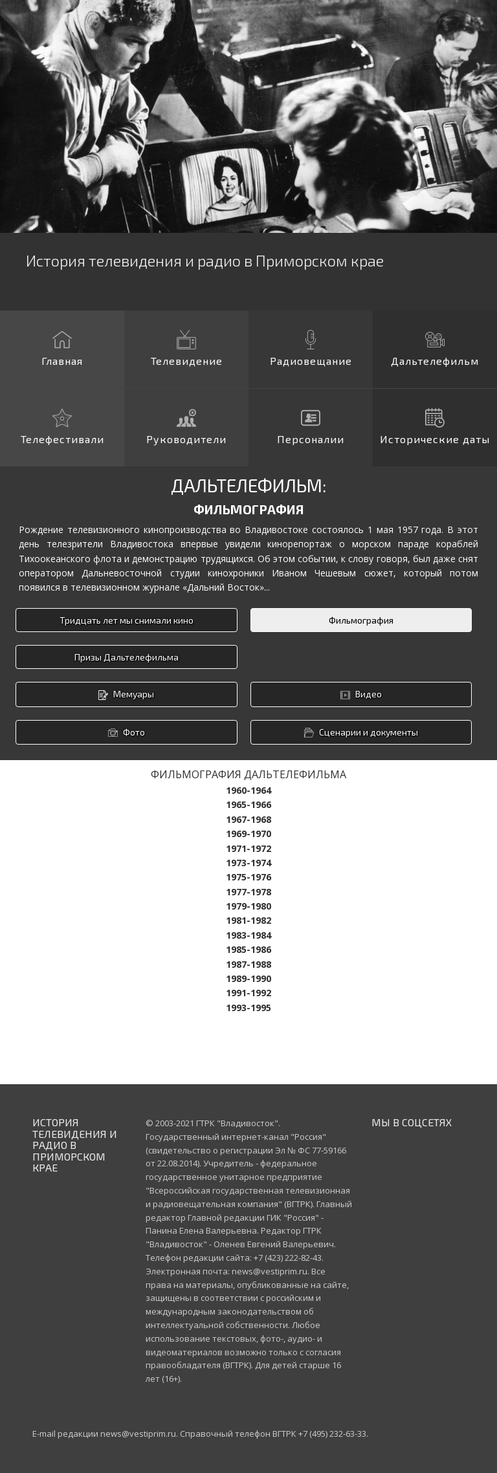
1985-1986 (248, 949)
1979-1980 (248, 906)
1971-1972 (248, 848)
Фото (126, 732)
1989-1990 (248, 978)
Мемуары (126, 694)
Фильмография (361, 620)
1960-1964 (248, 790)
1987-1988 (248, 964)
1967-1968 (248, 819)
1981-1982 (248, 920)
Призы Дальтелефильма (126, 656)
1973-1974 (248, 863)
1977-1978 (248, 892)
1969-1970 (248, 833)
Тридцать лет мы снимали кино (126, 620)
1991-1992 (248, 993)
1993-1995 (248, 1007)
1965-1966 (248, 804)
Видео (361, 694)
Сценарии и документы (361, 732)
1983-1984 (248, 935)
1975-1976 (248, 877)
